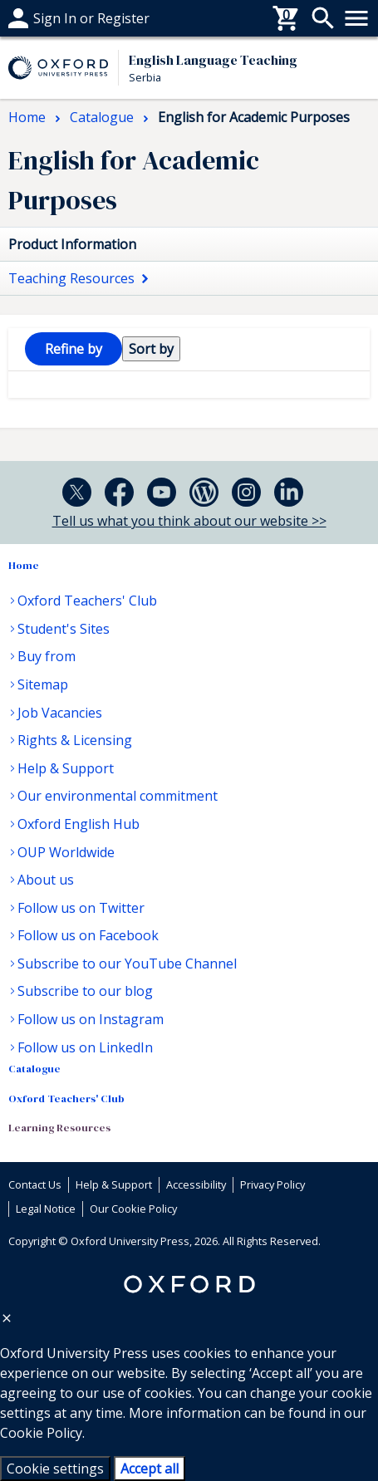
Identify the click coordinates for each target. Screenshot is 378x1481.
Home (23, 565)
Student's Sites (63, 629)
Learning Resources (59, 1128)
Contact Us (34, 1184)
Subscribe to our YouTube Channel (127, 963)
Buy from (46, 656)
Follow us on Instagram (90, 1019)
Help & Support (65, 768)
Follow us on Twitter (81, 908)
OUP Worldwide (66, 852)
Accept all (149, 1468)
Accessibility (196, 1184)
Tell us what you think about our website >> (189, 521)
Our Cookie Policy (133, 1208)
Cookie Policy (41, 1433)
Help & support (56, 18)
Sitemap (42, 684)
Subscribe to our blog (85, 991)
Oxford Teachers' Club (87, 600)
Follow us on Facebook (88, 935)
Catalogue (34, 1069)
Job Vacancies (59, 713)
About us (45, 879)
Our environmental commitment (117, 796)
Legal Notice (46, 1208)
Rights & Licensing (74, 740)
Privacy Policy (272, 1184)
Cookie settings (55, 1468)
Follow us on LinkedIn (85, 1047)
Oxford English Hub (78, 824)
